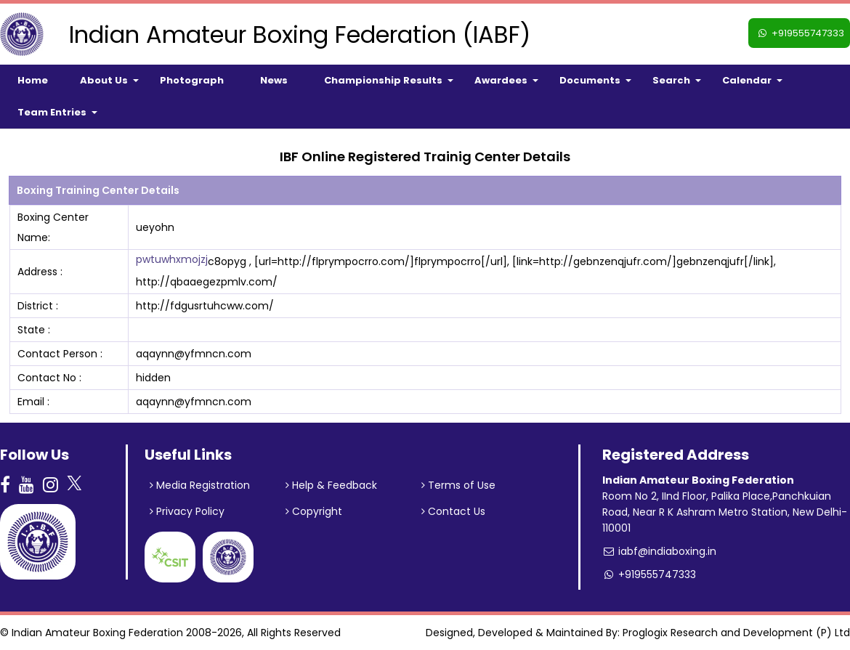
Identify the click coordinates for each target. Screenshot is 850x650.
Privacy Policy (187, 511)
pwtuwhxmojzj (172, 259)
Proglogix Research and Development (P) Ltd (736, 632)
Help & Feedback (331, 485)
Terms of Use (458, 485)
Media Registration (200, 485)
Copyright (314, 511)
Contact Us (453, 511)
